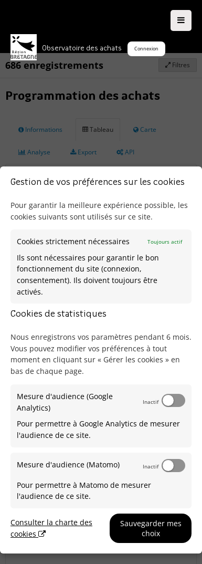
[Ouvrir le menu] (181, 20)
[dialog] (101, 359)
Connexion (146, 48)
